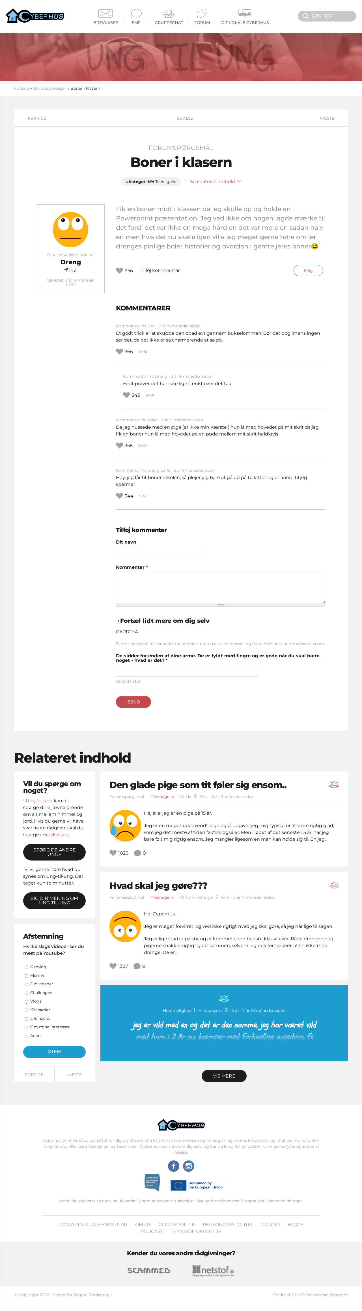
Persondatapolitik (227, 1224)
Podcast (152, 1231)
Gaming (38, 966)
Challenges (41, 992)
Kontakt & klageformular (93, 1224)
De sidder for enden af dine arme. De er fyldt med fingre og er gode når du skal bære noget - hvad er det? (218, 658)
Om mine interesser (50, 1026)
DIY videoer (41, 983)
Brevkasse (105, 17)
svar (143, 351)
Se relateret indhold (215, 181)
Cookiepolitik (177, 1224)
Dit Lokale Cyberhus (245, 17)
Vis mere (224, 1076)
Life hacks (40, 1018)
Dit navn (126, 542)
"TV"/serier (40, 1009)
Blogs (295, 1224)
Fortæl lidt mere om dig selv (165, 620)
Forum (202, 17)
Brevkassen (55, 834)
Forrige (37, 118)
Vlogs (36, 1001)
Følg (308, 270)
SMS (136, 17)
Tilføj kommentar (160, 270)
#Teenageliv (162, 796)
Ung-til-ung (39, 800)
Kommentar (132, 567)
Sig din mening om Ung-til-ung (54, 901)
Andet (36, 1035)
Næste (327, 118)
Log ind (270, 1224)
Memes (37, 975)
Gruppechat (169, 17)
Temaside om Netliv (196, 1231)
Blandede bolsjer (49, 88)
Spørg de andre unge (54, 852)
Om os (143, 1224)
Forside (21, 88)
